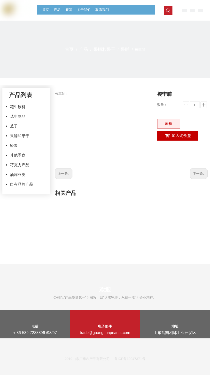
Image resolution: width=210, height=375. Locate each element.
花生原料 (17, 107)
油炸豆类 (17, 175)
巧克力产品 (19, 165)
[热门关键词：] (168, 10)
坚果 (14, 146)
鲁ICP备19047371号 (129, 359)
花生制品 (17, 116)
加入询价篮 (181, 136)
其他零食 (17, 155)
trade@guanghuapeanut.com (105, 333)
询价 (168, 123)
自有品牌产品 (21, 184)
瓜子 (14, 126)
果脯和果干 (19, 136)
